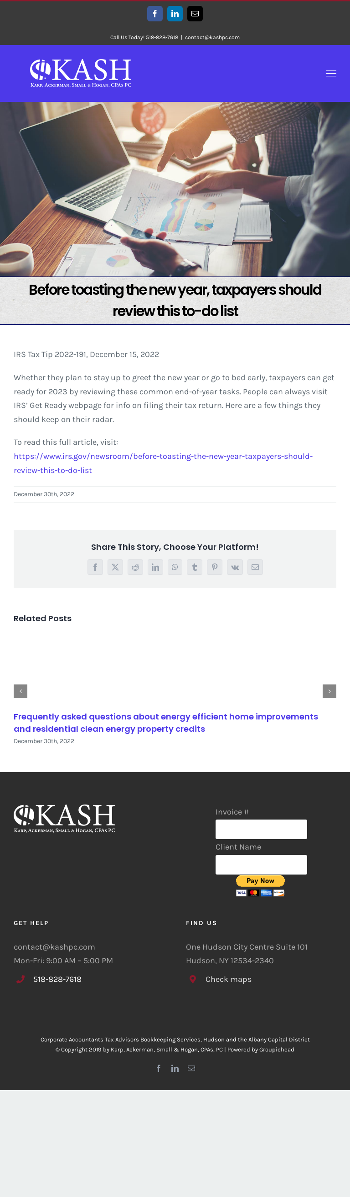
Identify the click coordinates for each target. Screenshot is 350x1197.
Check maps (229, 979)
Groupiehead (276, 1049)
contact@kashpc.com (212, 37)
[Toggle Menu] (331, 73)
